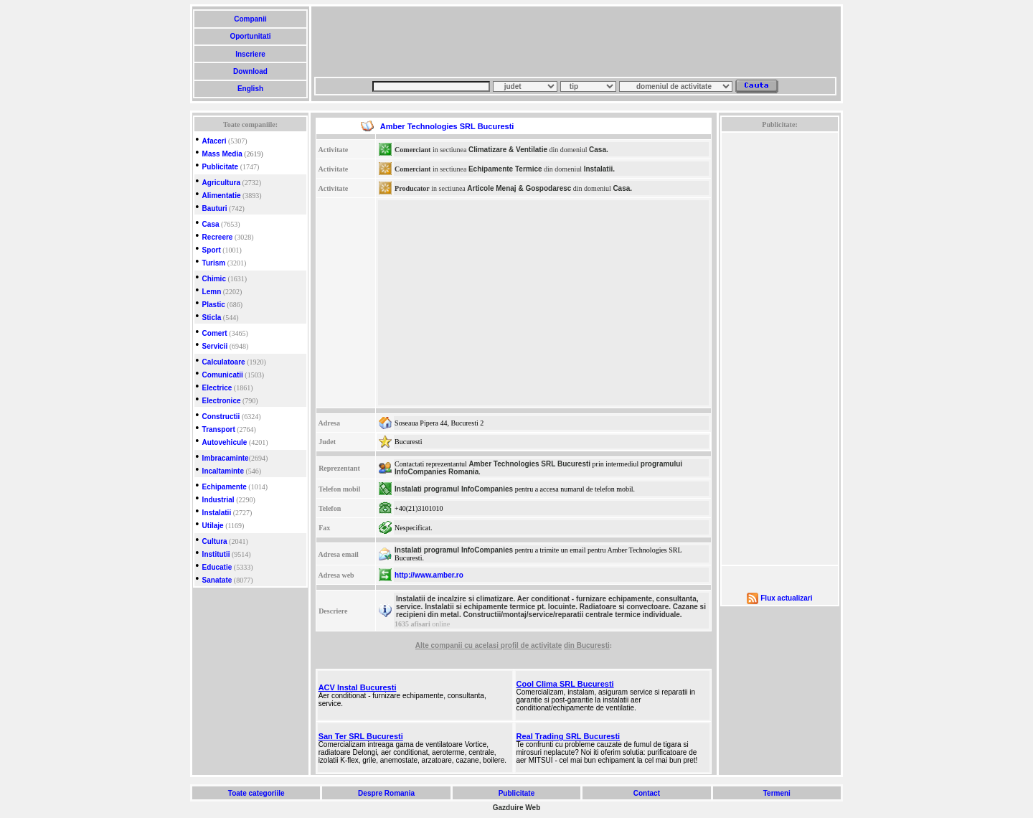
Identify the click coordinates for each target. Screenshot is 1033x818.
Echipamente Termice (505, 169)
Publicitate (220, 167)
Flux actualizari (786, 598)
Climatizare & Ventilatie (507, 150)
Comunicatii (222, 375)
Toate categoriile (256, 793)
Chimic (214, 279)
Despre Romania (386, 793)
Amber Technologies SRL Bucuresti (529, 464)
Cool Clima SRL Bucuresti (565, 684)
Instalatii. (599, 169)
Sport (211, 250)
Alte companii (439, 645)
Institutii (216, 554)
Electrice (217, 388)
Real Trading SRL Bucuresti (568, 736)
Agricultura (221, 183)
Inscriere (250, 54)
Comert (214, 333)
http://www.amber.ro (429, 575)
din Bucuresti (587, 645)
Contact (646, 793)
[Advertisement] (575, 41)
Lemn (212, 292)
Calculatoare (223, 362)
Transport (218, 429)
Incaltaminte (223, 471)
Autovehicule (224, 442)
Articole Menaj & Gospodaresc (519, 188)
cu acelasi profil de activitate (513, 645)
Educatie (217, 567)
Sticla (212, 317)
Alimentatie (221, 195)
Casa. (598, 150)
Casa (211, 224)
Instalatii (217, 513)
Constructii (221, 416)
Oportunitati (250, 36)
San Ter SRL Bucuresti (361, 736)
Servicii (215, 346)
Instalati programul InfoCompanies (454, 489)
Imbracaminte (225, 458)
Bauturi (214, 208)
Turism (214, 263)
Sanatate (217, 580)
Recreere (217, 237)
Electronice (221, 401)
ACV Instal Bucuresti (358, 687)
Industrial (218, 500)
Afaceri (214, 141)
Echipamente (224, 487)
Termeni (777, 793)
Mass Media (222, 154)
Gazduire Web (517, 808)
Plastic (213, 305)
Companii (250, 19)
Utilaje (213, 526)
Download (250, 71)
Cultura (214, 541)
